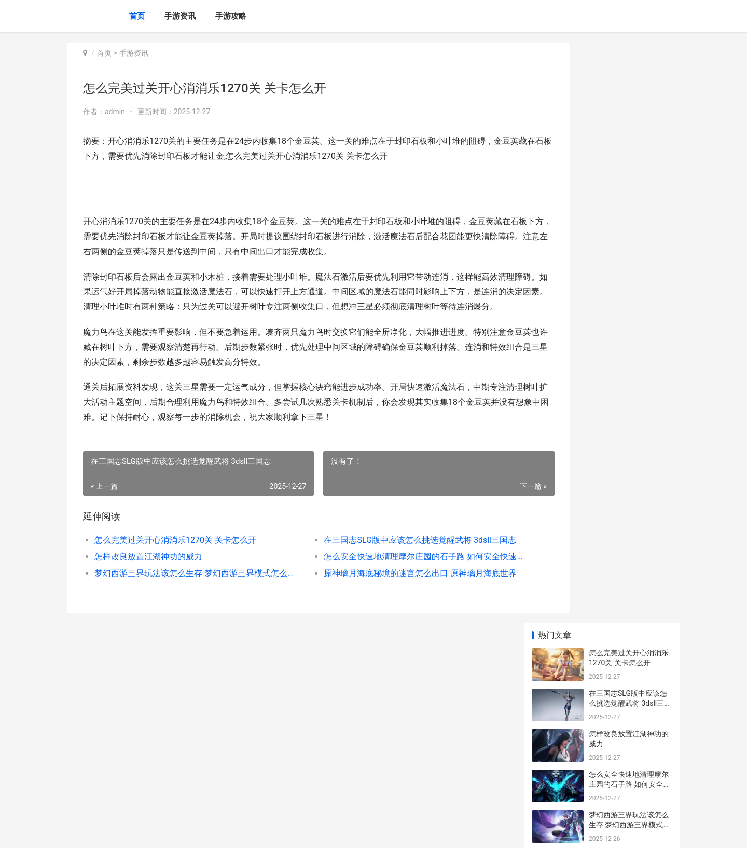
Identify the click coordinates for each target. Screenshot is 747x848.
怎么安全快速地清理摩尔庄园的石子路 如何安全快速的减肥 (386, 571)
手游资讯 (180, 16)
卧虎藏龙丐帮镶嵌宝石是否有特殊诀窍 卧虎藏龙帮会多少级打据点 (629, 441)
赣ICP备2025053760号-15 (213, 831)
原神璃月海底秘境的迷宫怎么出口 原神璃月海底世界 (386, 588)
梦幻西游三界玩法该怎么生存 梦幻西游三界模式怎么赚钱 (184, 588)
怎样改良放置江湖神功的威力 (148, 571)
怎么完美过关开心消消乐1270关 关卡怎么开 (175, 554)
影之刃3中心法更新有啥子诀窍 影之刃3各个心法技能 (628, 320)
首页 (137, 16)
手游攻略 (230, 16)
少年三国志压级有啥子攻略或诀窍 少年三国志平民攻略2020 (629, 719)
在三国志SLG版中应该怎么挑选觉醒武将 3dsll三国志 (386, 554)
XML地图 (263, 831)
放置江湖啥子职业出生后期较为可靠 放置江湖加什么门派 (629, 522)
